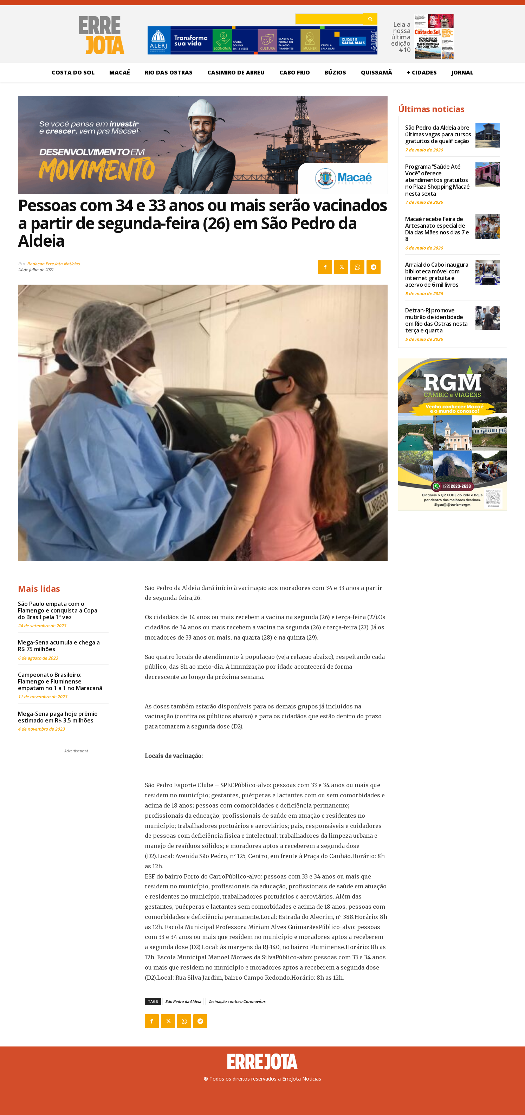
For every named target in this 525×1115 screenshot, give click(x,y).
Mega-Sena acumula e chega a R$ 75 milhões (59, 645)
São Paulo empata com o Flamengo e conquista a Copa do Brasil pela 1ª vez (57, 610)
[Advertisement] (76, 799)
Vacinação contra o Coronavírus (236, 1001)
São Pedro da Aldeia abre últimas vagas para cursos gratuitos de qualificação (438, 134)
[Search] (370, 19)
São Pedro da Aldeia (183, 1001)
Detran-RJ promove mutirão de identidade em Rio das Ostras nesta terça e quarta (436, 320)
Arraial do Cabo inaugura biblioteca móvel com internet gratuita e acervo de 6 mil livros (436, 275)
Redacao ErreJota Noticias (53, 264)
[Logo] (262, 1062)
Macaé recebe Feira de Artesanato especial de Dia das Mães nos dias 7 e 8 (437, 229)
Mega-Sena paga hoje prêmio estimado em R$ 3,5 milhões (58, 717)
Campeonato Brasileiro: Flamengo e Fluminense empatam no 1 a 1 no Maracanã (60, 681)
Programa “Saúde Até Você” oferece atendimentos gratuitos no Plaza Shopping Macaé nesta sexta (437, 180)
